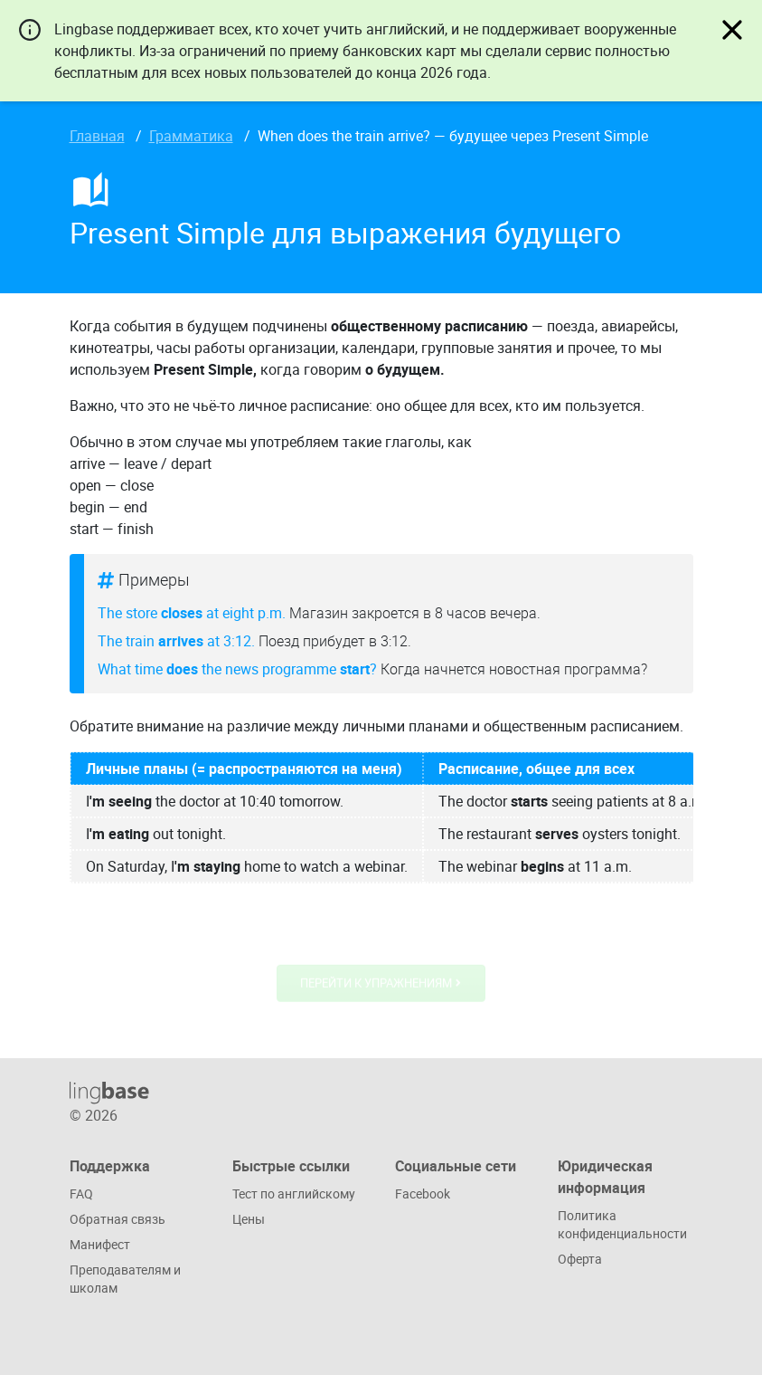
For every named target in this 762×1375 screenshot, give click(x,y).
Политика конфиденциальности (622, 1224)
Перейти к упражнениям (381, 985)
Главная (97, 136)
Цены (248, 1218)
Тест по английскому (293, 1193)
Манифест (100, 1244)
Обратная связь (117, 1218)
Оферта (580, 1258)
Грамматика (191, 136)
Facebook (422, 1193)
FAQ (81, 1193)
